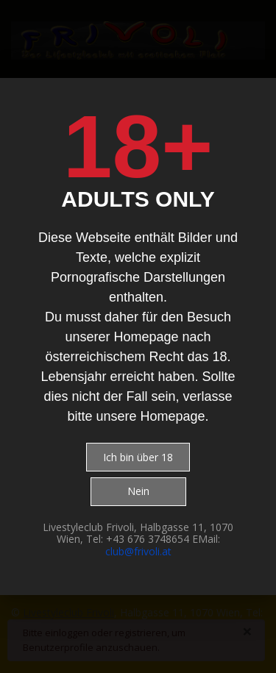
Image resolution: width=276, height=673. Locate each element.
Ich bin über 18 (138, 457)
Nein (138, 491)
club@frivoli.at (138, 551)
